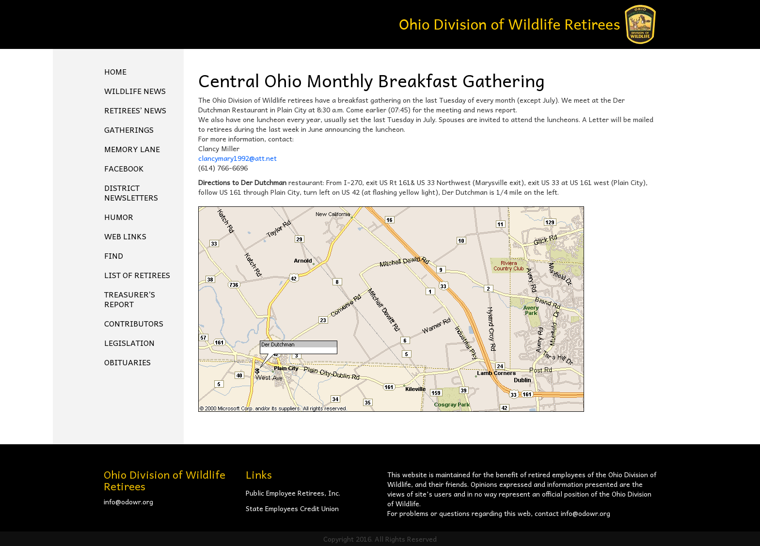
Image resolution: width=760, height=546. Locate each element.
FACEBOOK (124, 168)
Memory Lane (132, 148)
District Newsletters (131, 192)
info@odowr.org (128, 501)
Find (113, 255)
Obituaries (127, 362)
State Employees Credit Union (292, 508)
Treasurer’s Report (129, 299)
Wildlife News (135, 90)
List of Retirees (137, 274)
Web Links (125, 236)
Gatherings (129, 129)
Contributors (133, 323)
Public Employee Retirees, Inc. (293, 492)
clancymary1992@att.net (237, 158)
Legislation (129, 342)
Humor (118, 216)
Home (115, 71)
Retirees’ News (135, 110)
